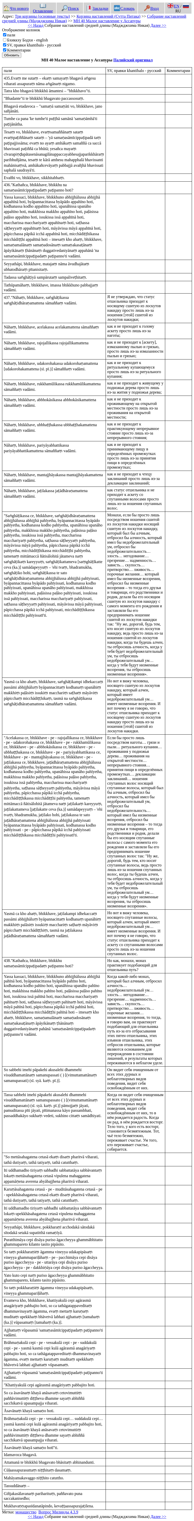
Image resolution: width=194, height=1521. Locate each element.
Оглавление (43, 8)
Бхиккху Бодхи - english (27, 40)
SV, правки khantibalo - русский (34, 45)
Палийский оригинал (133, 60)
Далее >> (158, 25)
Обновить (11, 55)
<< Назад (35, 25)
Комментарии (19, 50)
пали (11, 35)
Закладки (97, 8)
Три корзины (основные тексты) (42, 16)
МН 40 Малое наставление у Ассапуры (107, 21)
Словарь (124, 8)
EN (173, 6)
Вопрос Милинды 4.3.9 (58, 1512)
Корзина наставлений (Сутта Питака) (108, 16)
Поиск (70, 8)
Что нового (16, 8)
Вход (151, 8)
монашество (25, 1512)
